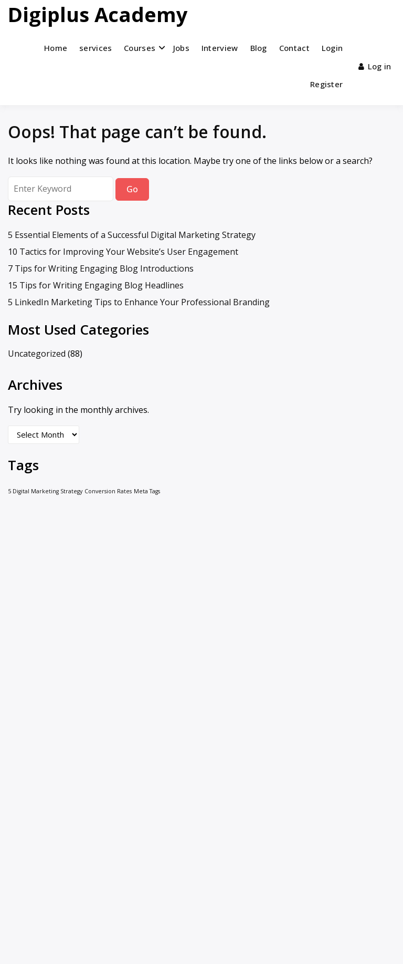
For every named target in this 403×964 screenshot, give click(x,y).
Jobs (181, 48)
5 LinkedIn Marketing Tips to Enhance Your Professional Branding (139, 302)
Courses (139, 48)
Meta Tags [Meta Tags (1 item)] (147, 491)
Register (326, 84)
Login (332, 48)
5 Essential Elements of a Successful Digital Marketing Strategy (132, 235)
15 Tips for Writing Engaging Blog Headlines (96, 285)
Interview (220, 48)
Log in (374, 66)
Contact (294, 48)
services (95, 48)
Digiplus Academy (98, 14)
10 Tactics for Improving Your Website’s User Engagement (123, 251)
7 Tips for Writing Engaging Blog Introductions (101, 268)
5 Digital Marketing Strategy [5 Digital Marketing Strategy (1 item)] (45, 491)
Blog (258, 48)
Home (55, 48)
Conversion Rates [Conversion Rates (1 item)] (108, 491)
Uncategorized (37, 353)
